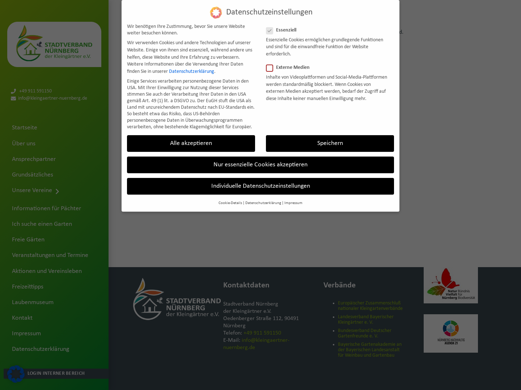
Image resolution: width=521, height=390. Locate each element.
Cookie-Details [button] (230, 197)
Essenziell (283, 24)
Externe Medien (290, 61)
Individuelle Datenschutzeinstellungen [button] (260, 180)
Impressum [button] (293, 197)
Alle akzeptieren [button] (191, 137)
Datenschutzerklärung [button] (263, 197)
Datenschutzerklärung (191, 65)
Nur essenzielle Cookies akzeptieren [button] (260, 158)
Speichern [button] (330, 137)
